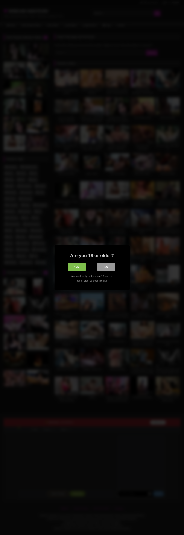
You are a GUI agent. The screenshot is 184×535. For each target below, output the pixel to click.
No (106, 266)
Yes (76, 266)
